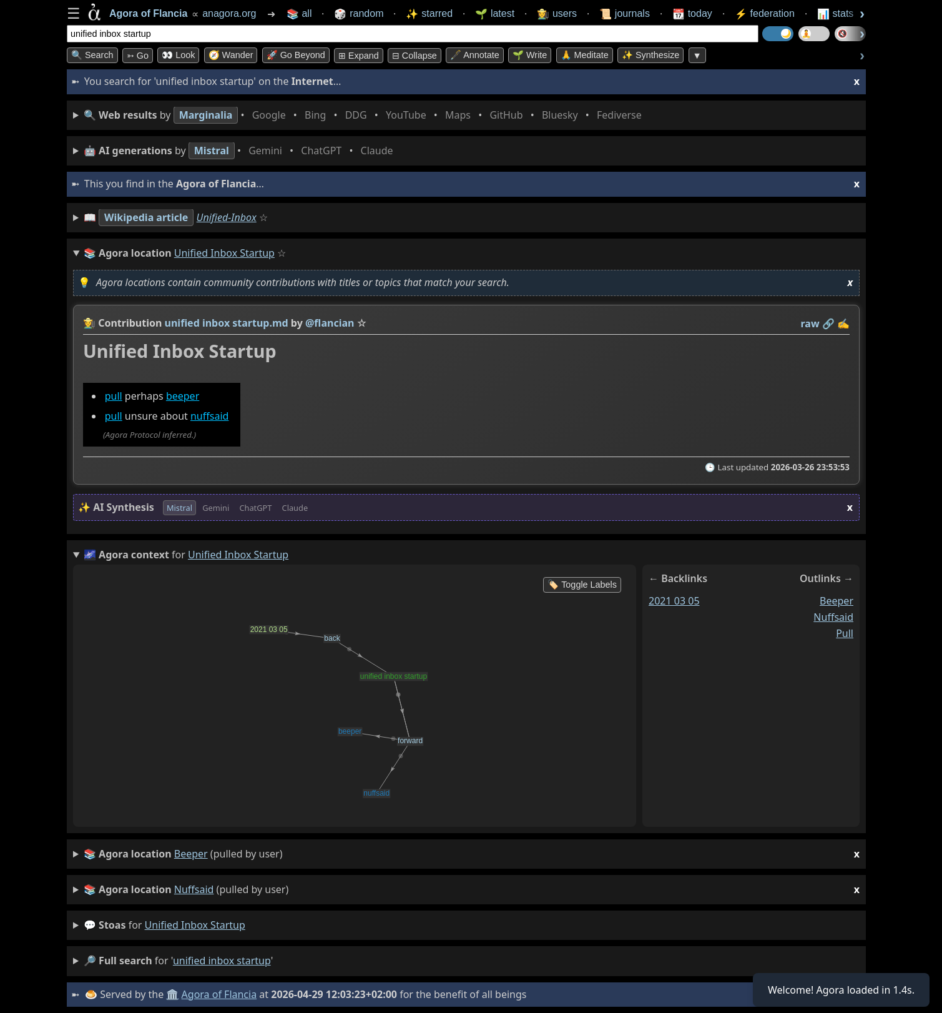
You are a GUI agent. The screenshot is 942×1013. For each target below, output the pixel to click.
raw (810, 323)
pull (113, 396)
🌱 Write (530, 55)
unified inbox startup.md (226, 323)
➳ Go (138, 56)
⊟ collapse (414, 56)
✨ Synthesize (650, 55)
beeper (182, 396)
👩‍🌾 (89, 323)
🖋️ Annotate (474, 55)
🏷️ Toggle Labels (582, 585)
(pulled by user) (472, 854)
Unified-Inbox (227, 217)
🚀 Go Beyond (296, 55)
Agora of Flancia (219, 994)
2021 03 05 (674, 601)
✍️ (843, 323)
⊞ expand (358, 56)
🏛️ (172, 994)
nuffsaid (209, 416)
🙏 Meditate (585, 55)
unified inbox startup (195, 925)
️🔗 (828, 323)
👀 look (178, 55)
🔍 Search (92, 55)
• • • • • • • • (365, 115)
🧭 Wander (231, 55)
